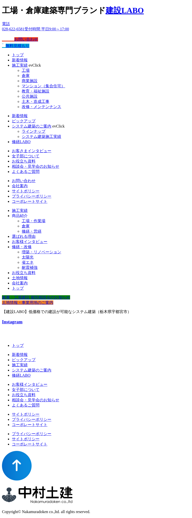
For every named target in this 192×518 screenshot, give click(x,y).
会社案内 (20, 186)
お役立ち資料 (24, 161)
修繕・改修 (22, 247)
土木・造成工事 (35, 101)
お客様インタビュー (29, 242)
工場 (26, 70)
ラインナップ (33, 131)
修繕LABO (21, 142)
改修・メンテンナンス (41, 107)
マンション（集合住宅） (43, 86)
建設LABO (125, 10)
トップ (18, 55)
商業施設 (30, 81)
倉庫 (26, 76)
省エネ (28, 262)
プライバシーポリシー (31, 196)
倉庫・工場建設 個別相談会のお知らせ (36, 297)
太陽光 (28, 257)
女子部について (25, 156)
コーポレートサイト (29, 201)
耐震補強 (30, 267)
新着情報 (20, 60)
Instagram (12, 321)
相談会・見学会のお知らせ (35, 166)
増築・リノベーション (41, 252)
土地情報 (20, 278)
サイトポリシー (25, 191)
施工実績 (20, 65)
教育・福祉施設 (35, 91)
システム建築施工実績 (41, 136)
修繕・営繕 (31, 231)
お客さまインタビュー (31, 151)
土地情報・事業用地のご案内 (27, 302)
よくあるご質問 (25, 171)
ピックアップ (24, 121)
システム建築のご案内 (31, 126)
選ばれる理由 (24, 236)
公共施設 (30, 96)
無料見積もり (15, 46)
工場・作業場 (33, 221)
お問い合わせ (20, 39)
